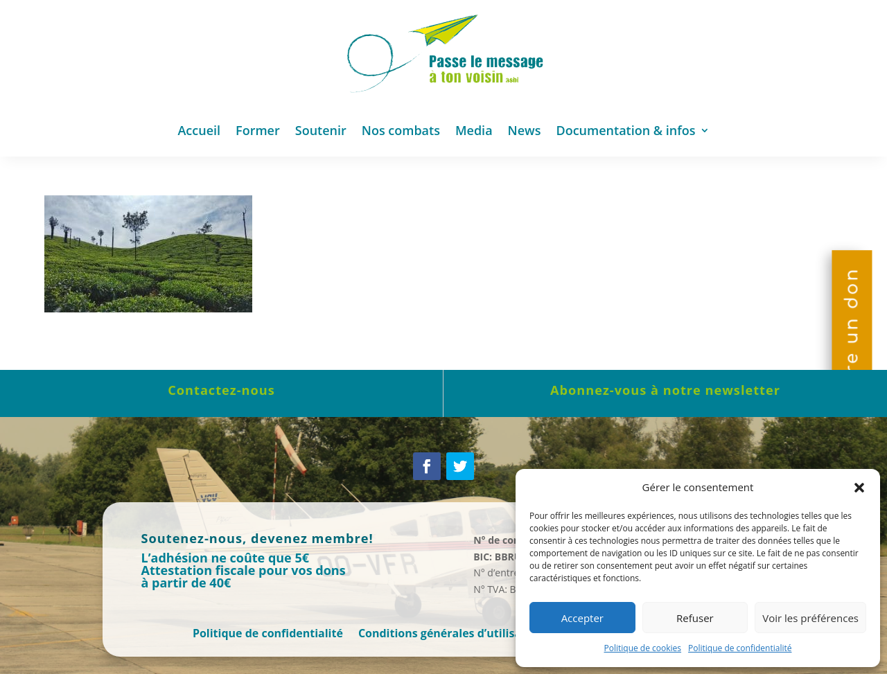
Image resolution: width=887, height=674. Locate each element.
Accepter (582, 618)
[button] (859, 488)
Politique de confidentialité (739, 648)
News (524, 130)
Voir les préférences (810, 618)
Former (258, 130)
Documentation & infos (626, 130)
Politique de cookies (643, 648)
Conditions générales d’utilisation (450, 634)
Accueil (198, 130)
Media (474, 130)
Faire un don (851, 337)
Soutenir (320, 130)
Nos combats (401, 130)
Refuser (695, 618)
